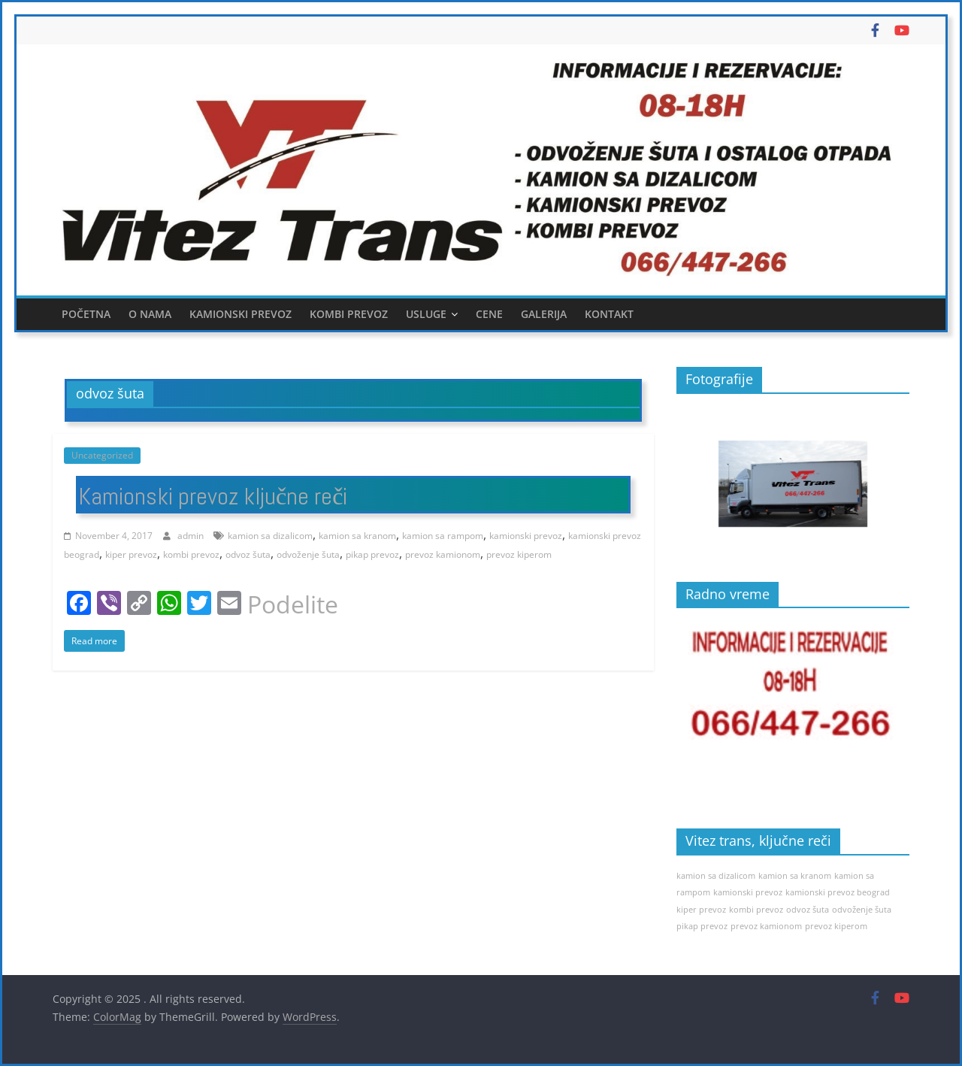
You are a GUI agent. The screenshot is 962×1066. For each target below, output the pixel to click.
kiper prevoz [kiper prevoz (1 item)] (701, 909)
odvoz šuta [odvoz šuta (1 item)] (807, 909)
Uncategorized (102, 455)
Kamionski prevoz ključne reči (212, 496)
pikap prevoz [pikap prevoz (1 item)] (702, 926)
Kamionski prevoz (240, 314)
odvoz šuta (248, 554)
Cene (489, 314)
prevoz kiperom (519, 554)
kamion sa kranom (357, 535)
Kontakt (609, 314)
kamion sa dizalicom (270, 535)
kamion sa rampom (442, 535)
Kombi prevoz (349, 314)
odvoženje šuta (308, 554)
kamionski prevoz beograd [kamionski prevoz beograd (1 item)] (837, 892)
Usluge (426, 314)
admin (191, 535)
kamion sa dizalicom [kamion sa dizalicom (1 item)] (715, 876)
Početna (86, 314)
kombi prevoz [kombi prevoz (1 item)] (756, 909)
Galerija (544, 314)
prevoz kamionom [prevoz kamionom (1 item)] (766, 926)
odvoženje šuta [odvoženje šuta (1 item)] (861, 909)
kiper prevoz (131, 554)
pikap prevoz (372, 554)
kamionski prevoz (525, 535)
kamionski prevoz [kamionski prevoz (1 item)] (747, 892)
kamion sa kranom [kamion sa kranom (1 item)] (794, 876)
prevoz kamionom (442, 554)
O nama (150, 314)
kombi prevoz (191, 554)
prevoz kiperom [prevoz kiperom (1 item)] (836, 926)
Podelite (292, 604)
